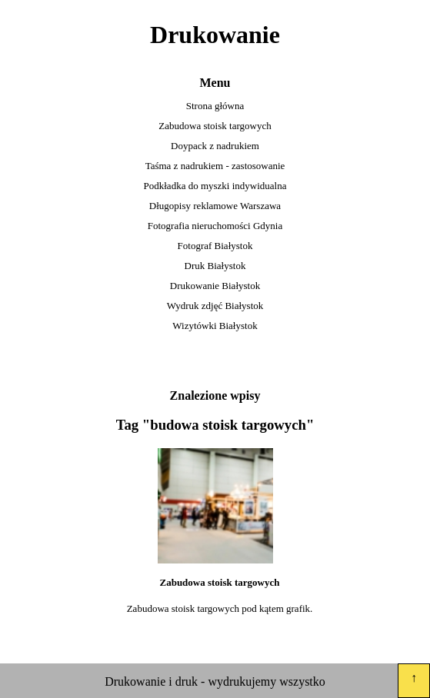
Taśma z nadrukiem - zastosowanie (215, 165)
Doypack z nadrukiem (215, 145)
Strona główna (215, 105)
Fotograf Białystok (215, 245)
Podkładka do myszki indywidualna (215, 185)
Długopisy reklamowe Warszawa (215, 205)
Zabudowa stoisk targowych (214, 125)
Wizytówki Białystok (214, 325)
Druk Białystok (215, 265)
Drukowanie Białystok (215, 285)
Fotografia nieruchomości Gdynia (215, 225)
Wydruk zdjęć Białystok (215, 305)
